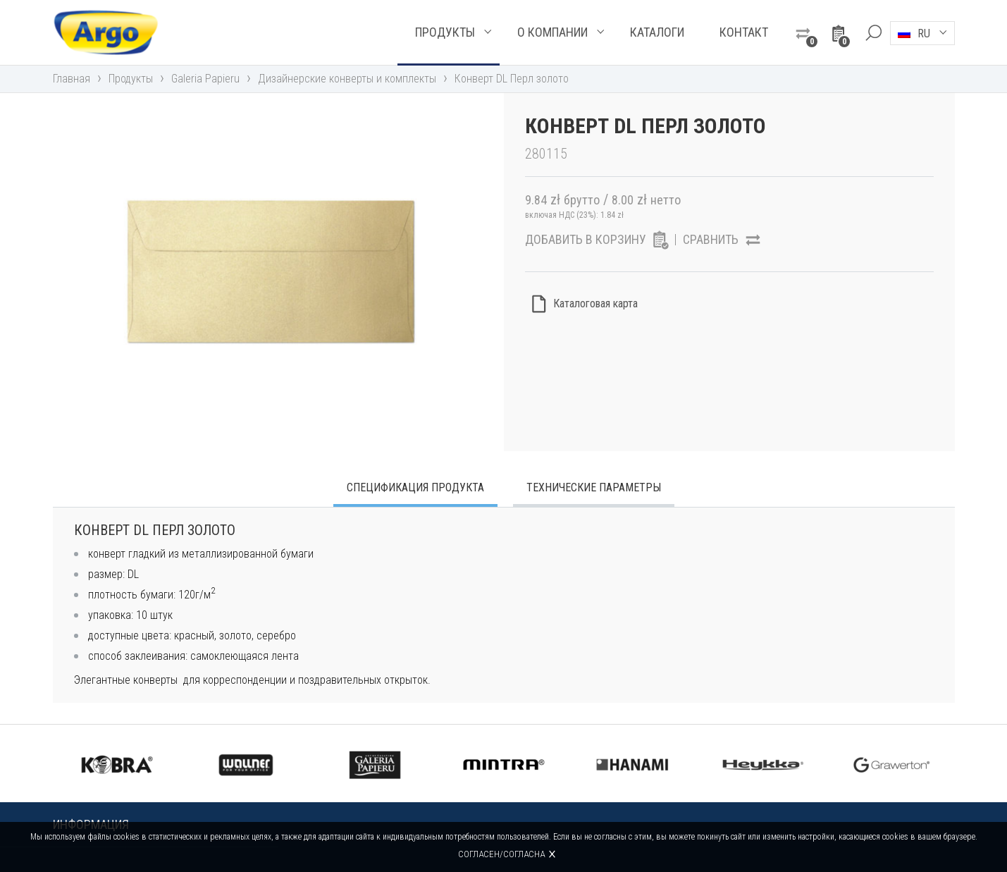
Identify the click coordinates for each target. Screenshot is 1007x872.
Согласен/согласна (501, 854)
